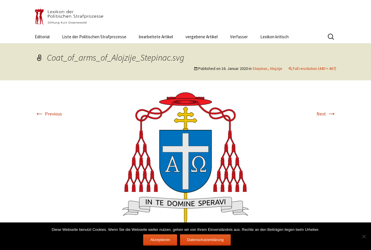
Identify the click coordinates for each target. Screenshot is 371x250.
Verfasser (239, 36)
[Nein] (364, 236)
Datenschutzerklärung (205, 240)
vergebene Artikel (202, 36)
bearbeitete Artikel (156, 36)
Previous (48, 114)
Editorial (42, 36)
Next (326, 114)
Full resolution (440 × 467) (314, 68)
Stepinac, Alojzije (267, 68)
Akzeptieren (160, 240)
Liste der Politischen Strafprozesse (94, 36)
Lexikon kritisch (274, 36)
